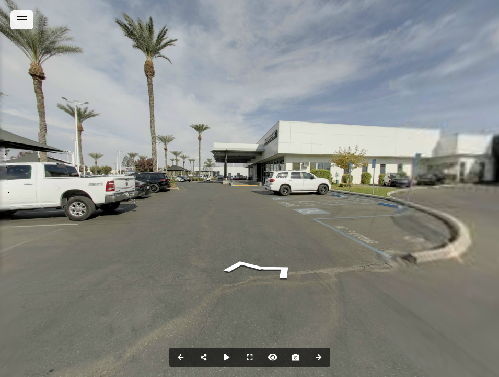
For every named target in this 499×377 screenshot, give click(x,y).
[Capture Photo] (295, 357)
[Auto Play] (226, 357)
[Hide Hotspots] (272, 357)
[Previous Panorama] (180, 357)
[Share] (203, 357)
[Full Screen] (249, 357)
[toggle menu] (21, 19)
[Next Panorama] (318, 357)
